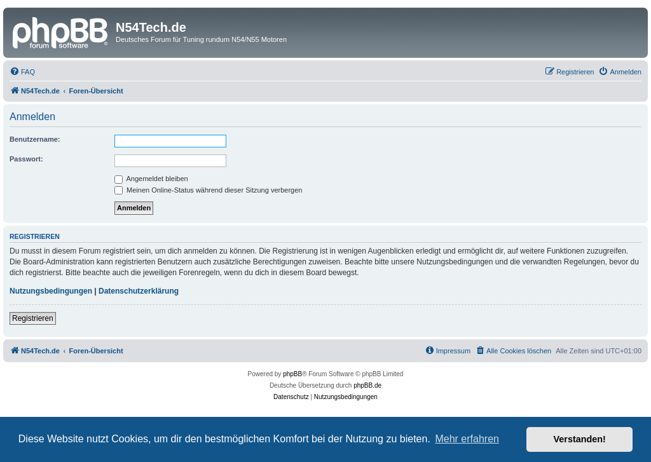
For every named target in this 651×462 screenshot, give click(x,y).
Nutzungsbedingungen (51, 291)
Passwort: (26, 159)
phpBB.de (367, 385)
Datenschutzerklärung (139, 291)
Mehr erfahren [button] (467, 438)
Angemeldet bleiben (151, 178)
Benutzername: (35, 139)
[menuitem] (22, 71)
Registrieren (32, 318)
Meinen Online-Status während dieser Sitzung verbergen (208, 190)
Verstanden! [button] (580, 439)
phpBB (292, 373)
